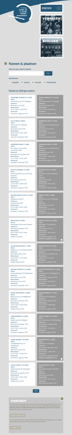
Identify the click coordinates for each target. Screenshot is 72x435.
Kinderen (14, 82)
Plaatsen (36, 82)
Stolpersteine (49, 82)
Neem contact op (17, 415)
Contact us (15, 427)
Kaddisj (25, 82)
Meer (36, 391)
